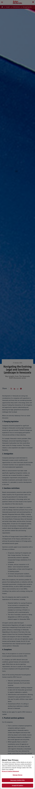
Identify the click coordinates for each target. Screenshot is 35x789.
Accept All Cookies (17, 785)
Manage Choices (17, 775)
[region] (17, 772)
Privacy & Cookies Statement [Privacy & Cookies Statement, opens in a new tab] (10, 771)
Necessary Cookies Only (17, 780)
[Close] (33, 757)
